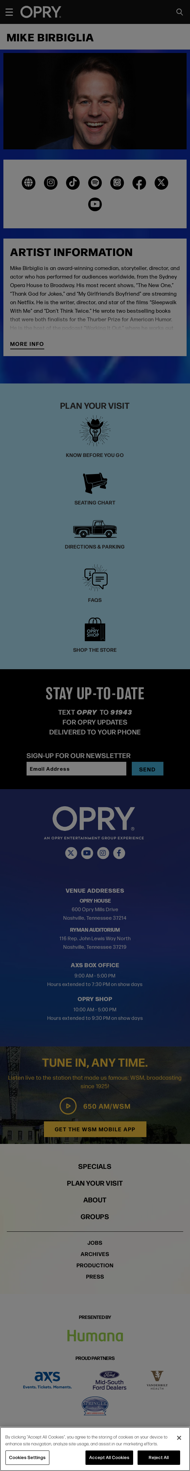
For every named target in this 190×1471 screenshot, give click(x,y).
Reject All (159, 1457)
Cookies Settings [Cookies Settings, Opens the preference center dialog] (27, 1457)
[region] (95, 1449)
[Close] (179, 1437)
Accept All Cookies (109, 1457)
